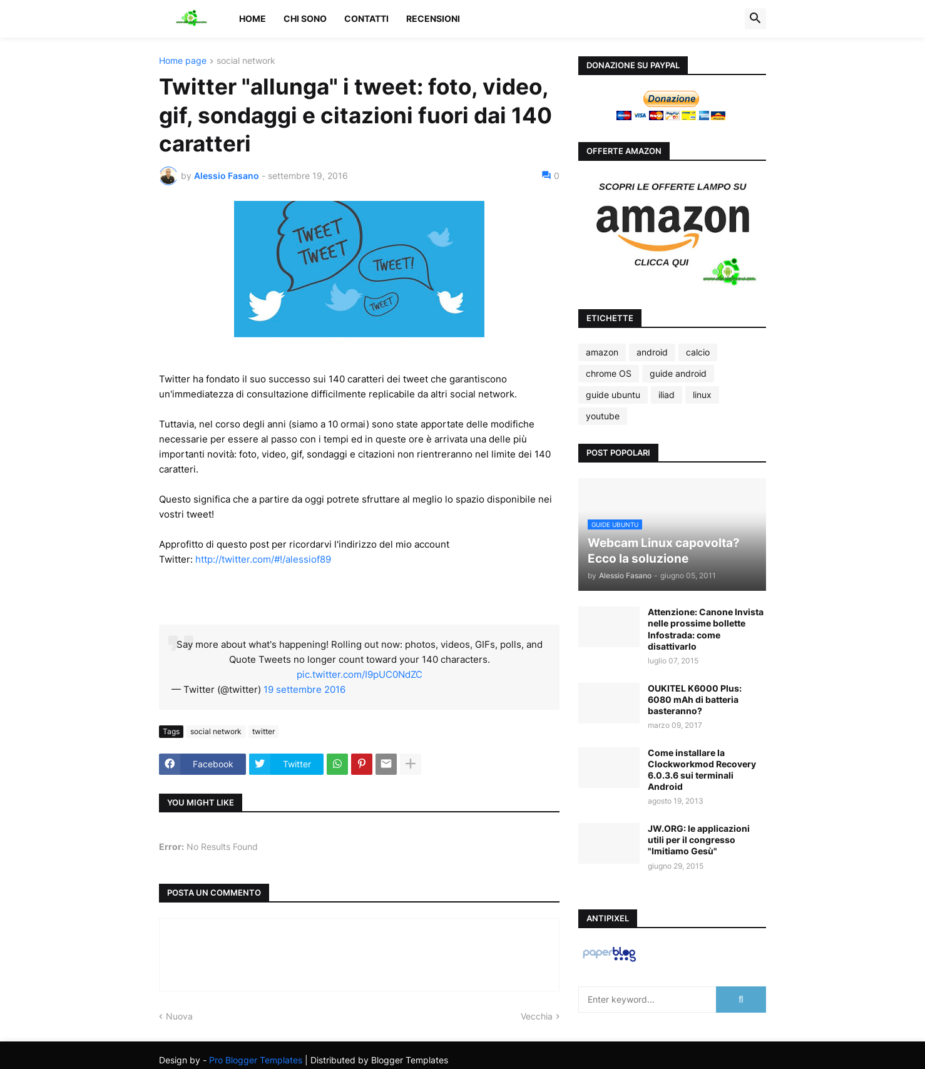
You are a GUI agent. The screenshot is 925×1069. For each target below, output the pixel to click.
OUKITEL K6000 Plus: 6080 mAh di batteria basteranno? (695, 699)
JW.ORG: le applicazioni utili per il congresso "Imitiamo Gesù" (699, 839)
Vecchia (537, 1016)
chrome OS (608, 373)
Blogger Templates (409, 1060)
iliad (666, 394)
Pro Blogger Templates (255, 1060)
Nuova (179, 1016)
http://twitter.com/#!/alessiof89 (263, 559)
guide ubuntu (613, 394)
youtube (603, 416)
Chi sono (305, 18)
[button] (755, 18)
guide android (678, 373)
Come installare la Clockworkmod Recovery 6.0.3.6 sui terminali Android (702, 769)
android (652, 352)
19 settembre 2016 (304, 689)
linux (702, 394)
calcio (698, 352)
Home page (183, 61)
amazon (602, 352)
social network (246, 61)
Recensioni (433, 18)
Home (252, 18)
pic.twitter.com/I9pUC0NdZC (359, 674)
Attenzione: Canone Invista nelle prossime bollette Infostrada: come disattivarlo (706, 629)
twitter (263, 731)
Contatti (366, 18)
